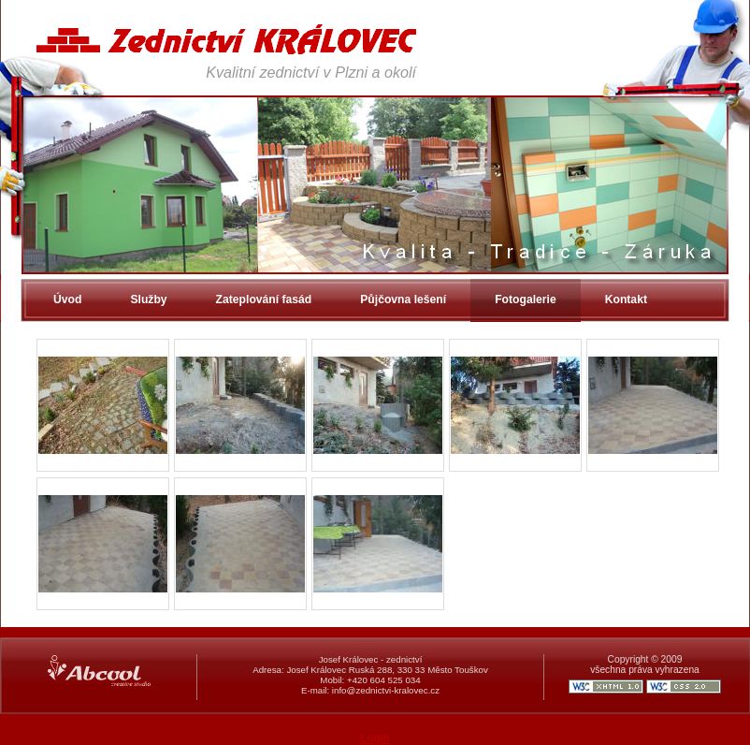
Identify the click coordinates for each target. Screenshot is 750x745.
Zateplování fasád (264, 299)
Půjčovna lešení (403, 299)
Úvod (67, 299)
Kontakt (626, 299)
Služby (148, 299)
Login (374, 738)
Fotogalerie (525, 299)
